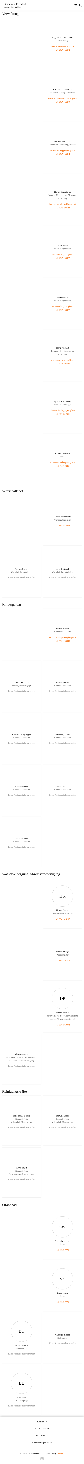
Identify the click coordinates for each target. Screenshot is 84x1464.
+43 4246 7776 (62, 1250)
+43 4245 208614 (62, 154)
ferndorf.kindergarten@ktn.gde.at (62, 637)
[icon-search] (80, 5)
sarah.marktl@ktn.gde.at (62, 306)
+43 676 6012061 (62, 414)
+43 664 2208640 (62, 641)
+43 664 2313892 (62, 1025)
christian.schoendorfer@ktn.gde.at (62, 98)
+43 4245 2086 (62, 466)
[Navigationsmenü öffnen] (75, 5)
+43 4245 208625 (62, 364)
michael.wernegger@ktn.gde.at (62, 150)
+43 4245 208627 (62, 258)
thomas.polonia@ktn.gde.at (62, 46)
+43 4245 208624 (62, 50)
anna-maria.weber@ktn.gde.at (62, 462)
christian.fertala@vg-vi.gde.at (62, 410)
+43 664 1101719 (62, 961)
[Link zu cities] (42, 1459)
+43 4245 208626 (62, 102)
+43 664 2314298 (62, 526)
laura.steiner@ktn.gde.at (62, 254)
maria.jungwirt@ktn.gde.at (62, 360)
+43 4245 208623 (62, 208)
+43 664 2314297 (62, 919)
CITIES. (60, 1453)
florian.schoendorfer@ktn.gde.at (62, 204)
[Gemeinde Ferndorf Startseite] (14, 5)
